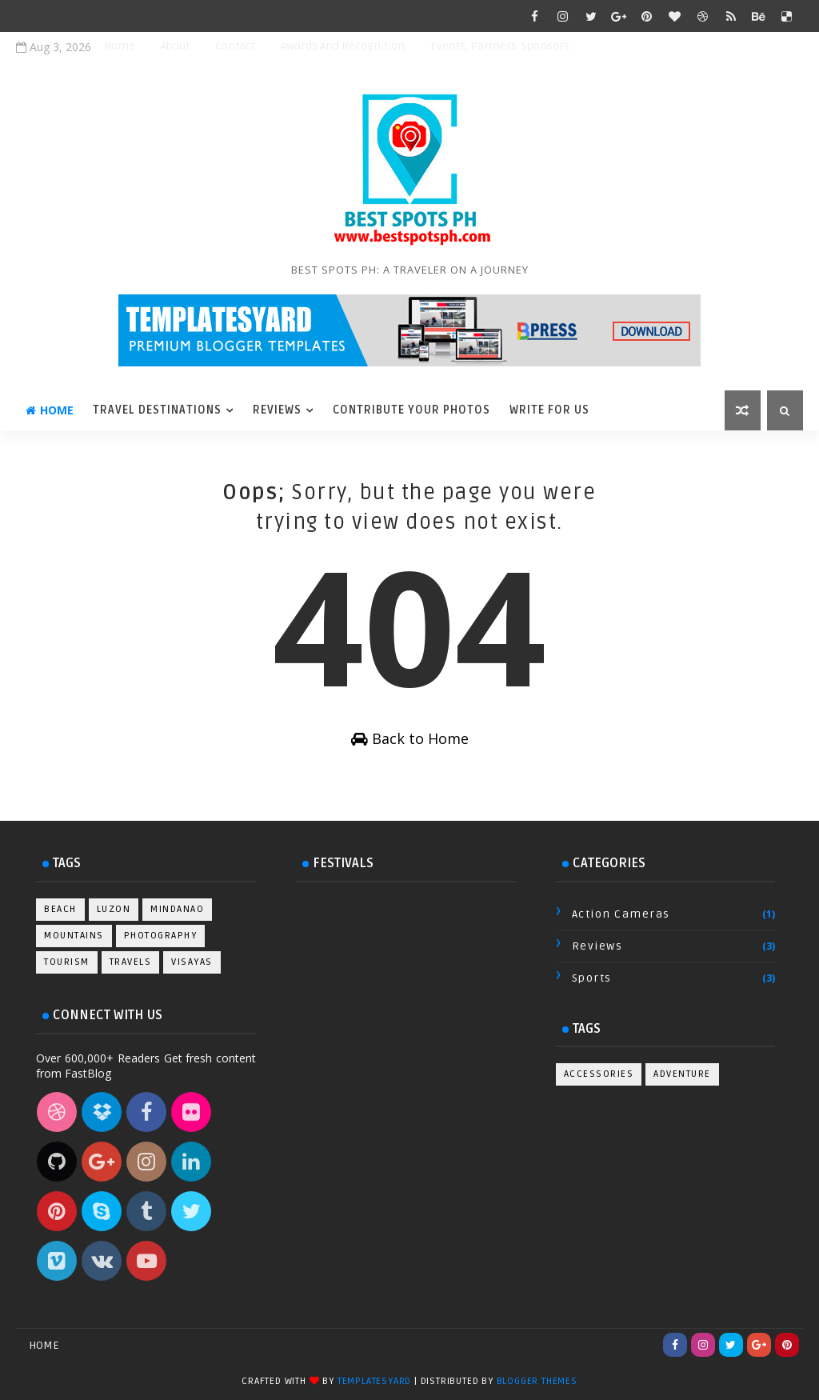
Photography (161, 936)
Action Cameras (621, 914)
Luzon (114, 909)
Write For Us (549, 410)
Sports (592, 978)
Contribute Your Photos (411, 410)
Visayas (192, 962)
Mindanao (177, 909)
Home (119, 46)
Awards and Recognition (343, 46)
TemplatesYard (374, 1381)
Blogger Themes (537, 1381)
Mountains (74, 936)
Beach (60, 909)
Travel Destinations (157, 410)
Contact (235, 46)
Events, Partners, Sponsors (499, 46)
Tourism (67, 962)
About (175, 46)
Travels (131, 962)
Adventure (682, 1074)
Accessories (599, 1074)
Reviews (277, 410)
